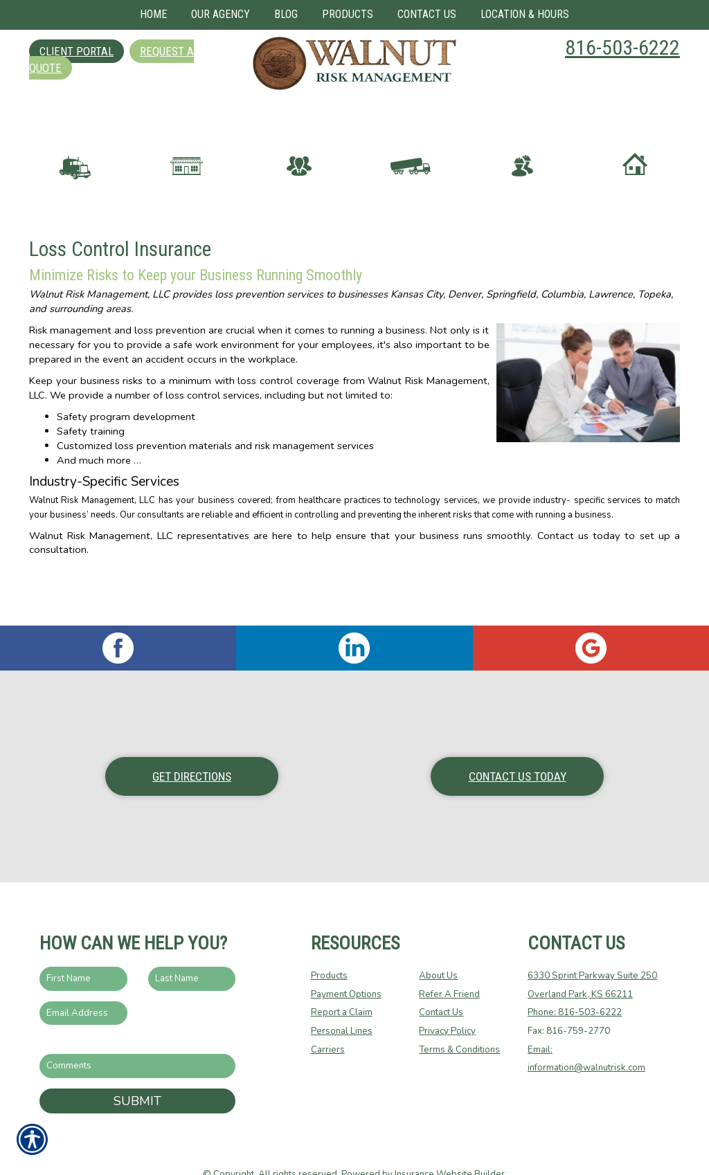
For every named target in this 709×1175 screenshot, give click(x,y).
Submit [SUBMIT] (137, 1074)
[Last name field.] (192, 952)
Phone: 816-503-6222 (575, 986)
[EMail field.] (83, 986)
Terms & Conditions (459, 1023)
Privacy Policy (447, 1005)
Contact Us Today (517, 749)
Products (329, 949)
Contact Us (441, 986)
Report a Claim (342, 986)
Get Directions (191, 749)
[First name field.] (83, 952)
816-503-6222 (622, 47)
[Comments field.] (137, 1040)
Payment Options (346, 967)
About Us (438, 949)
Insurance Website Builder (450, 1148)
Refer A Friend (449, 967)
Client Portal (76, 51)
